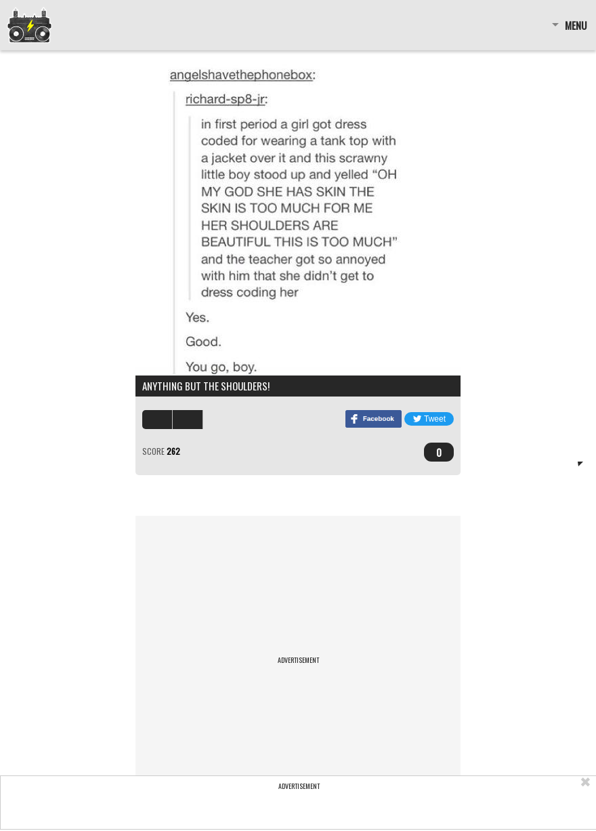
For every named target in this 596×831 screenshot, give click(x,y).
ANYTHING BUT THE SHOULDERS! (206, 385)
